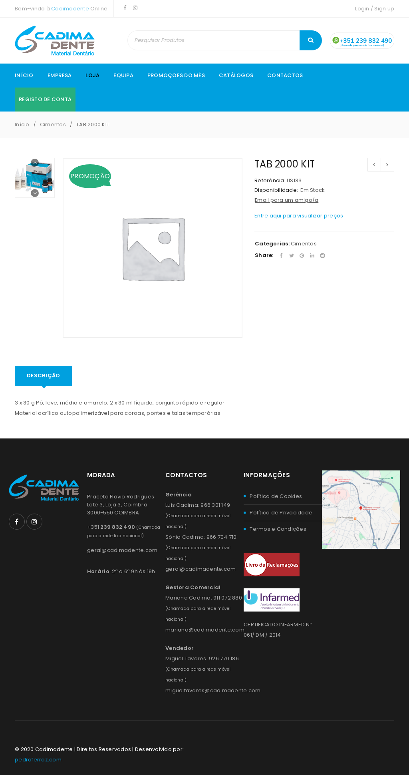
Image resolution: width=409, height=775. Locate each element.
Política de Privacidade (281, 512)
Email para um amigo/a (286, 200)
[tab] (43, 376)
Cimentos (53, 124)
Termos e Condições (278, 529)
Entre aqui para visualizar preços (298, 215)
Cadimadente (70, 8)
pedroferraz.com (38, 759)
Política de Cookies (276, 496)
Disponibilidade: (276, 190)
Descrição (43, 375)
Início (22, 124)
